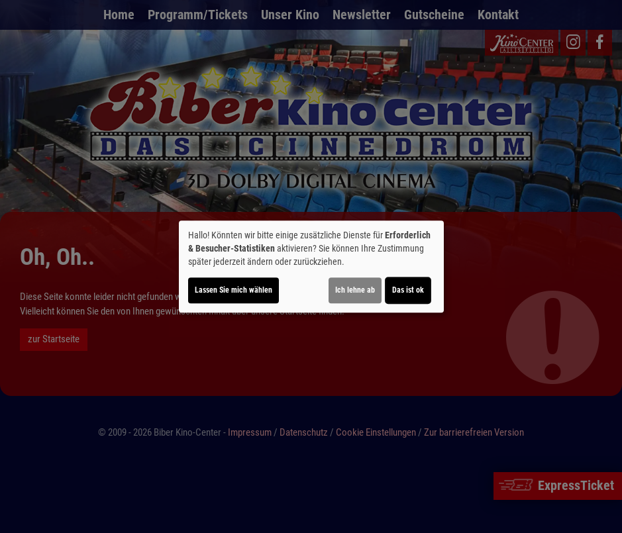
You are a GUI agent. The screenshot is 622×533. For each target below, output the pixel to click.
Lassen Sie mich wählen (233, 290)
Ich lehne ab (355, 290)
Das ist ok (408, 290)
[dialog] (311, 266)
